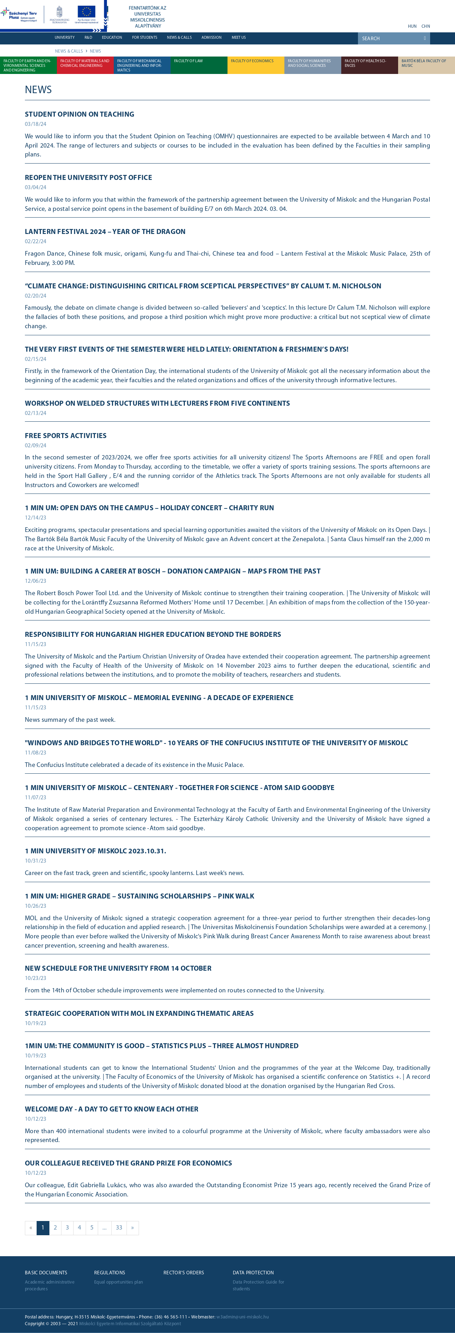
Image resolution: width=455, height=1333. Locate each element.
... (107, 1227)
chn (426, 27)
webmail (334, 24)
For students (144, 38)
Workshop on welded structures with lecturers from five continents (157, 403)
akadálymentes (399, 24)
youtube (358, 24)
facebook (372, 24)
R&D (88, 38)
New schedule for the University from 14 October (118, 968)
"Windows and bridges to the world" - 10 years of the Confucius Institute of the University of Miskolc (216, 743)
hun (412, 27)
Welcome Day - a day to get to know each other (112, 1109)
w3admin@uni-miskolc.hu (242, 1317)
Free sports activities (66, 436)
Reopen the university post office (88, 178)
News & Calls (179, 38)
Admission (212, 38)
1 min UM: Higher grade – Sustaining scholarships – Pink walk (139, 896)
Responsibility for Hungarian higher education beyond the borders (153, 635)
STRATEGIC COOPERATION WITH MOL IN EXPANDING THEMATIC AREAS (139, 1014)
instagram (390, 24)
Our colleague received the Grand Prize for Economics (128, 1163)
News (95, 51)
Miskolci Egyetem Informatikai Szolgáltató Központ (130, 1324)
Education (112, 38)
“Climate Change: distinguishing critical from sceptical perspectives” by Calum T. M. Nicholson (203, 286)
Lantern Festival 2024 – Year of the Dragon (105, 232)
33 (121, 1227)
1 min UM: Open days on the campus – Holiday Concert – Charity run (149, 508)
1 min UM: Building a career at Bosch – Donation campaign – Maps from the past (173, 571)
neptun (344, 24)
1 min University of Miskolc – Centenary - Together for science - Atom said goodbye (180, 788)
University (65, 38)
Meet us (239, 38)
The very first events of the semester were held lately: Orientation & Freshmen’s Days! (187, 349)
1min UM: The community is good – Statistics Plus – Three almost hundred (162, 1046)
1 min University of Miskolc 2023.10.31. (95, 851)
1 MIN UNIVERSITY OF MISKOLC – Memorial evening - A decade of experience (159, 698)
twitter (381, 24)
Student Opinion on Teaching (79, 114)
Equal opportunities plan (118, 1282)
